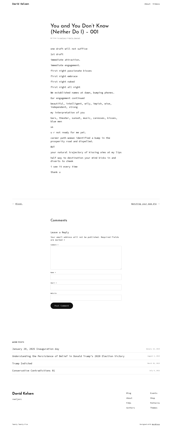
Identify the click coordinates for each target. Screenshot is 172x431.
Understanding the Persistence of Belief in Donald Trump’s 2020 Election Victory (68, 356)
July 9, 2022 (154, 371)
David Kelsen (20, 3)
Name (53, 272)
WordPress (156, 424)
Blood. (19, 204)
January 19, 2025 (153, 349)
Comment (54, 245)
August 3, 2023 (154, 356)
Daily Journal (74, 38)
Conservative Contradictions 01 (33, 370)
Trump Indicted (22, 363)
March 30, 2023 (154, 363)
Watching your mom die (144, 204)
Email (54, 283)
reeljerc (62, 38)
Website (54, 293)
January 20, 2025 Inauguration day (35, 349)
